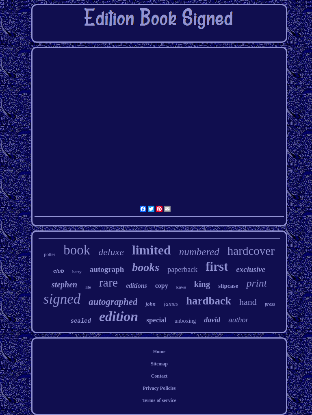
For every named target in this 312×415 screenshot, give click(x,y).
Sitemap (159, 364)
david (212, 320)
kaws (181, 287)
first (217, 266)
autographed (113, 302)
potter (49, 254)
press (270, 304)
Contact (159, 376)
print (256, 283)
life (88, 287)
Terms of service (159, 400)
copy (161, 285)
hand (248, 302)
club (58, 271)
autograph (107, 269)
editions (136, 285)
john (150, 304)
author (238, 320)
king (202, 284)
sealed (81, 321)
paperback (182, 269)
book (76, 250)
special (156, 320)
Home (159, 351)
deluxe (111, 252)
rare (108, 282)
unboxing (185, 321)
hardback (208, 301)
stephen (64, 284)
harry (77, 271)
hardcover (251, 250)
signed (61, 299)
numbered (199, 251)
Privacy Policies (159, 388)
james (171, 303)
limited (151, 250)
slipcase (228, 285)
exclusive (250, 269)
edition (118, 316)
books (145, 267)
